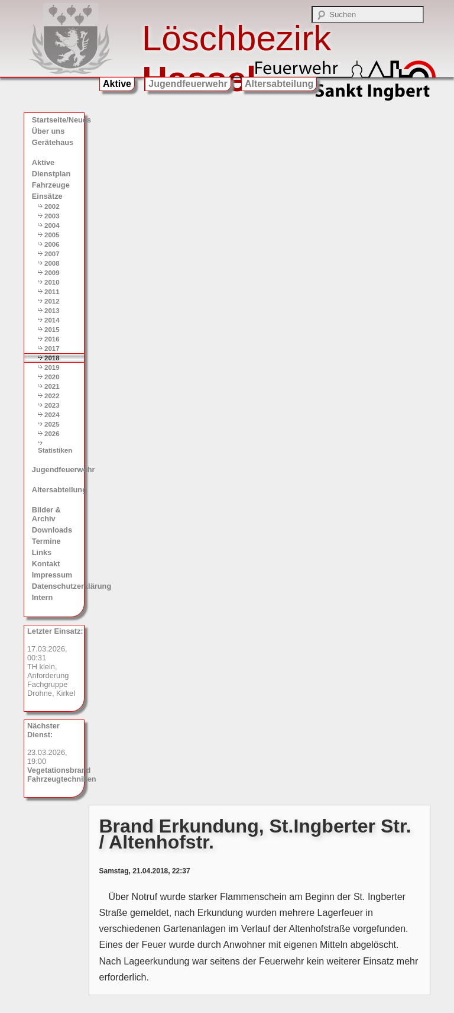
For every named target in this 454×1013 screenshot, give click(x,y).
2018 (52, 358)
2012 (52, 301)
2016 (52, 339)
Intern (42, 597)
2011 (52, 291)
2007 (52, 253)
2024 (52, 414)
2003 (52, 216)
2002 (52, 206)
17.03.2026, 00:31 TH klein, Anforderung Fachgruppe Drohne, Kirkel (55, 662)
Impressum (52, 574)
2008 (52, 263)
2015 (52, 329)
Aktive (117, 84)
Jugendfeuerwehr (187, 84)
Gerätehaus (52, 142)
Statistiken (55, 450)
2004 (52, 225)
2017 (52, 348)
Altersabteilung (279, 84)
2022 (52, 395)
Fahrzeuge (51, 184)
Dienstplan (51, 173)
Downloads (52, 529)
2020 (52, 376)
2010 (52, 282)
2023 (52, 405)
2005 (52, 234)
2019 (52, 367)
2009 (52, 272)
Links (41, 552)
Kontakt (46, 563)
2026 (52, 433)
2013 (52, 310)
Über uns (48, 131)
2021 (52, 386)
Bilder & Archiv (46, 514)
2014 (52, 320)
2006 (52, 244)
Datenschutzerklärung (58, 586)
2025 (52, 424)
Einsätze (47, 196)
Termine (46, 541)
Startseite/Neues (58, 119)
